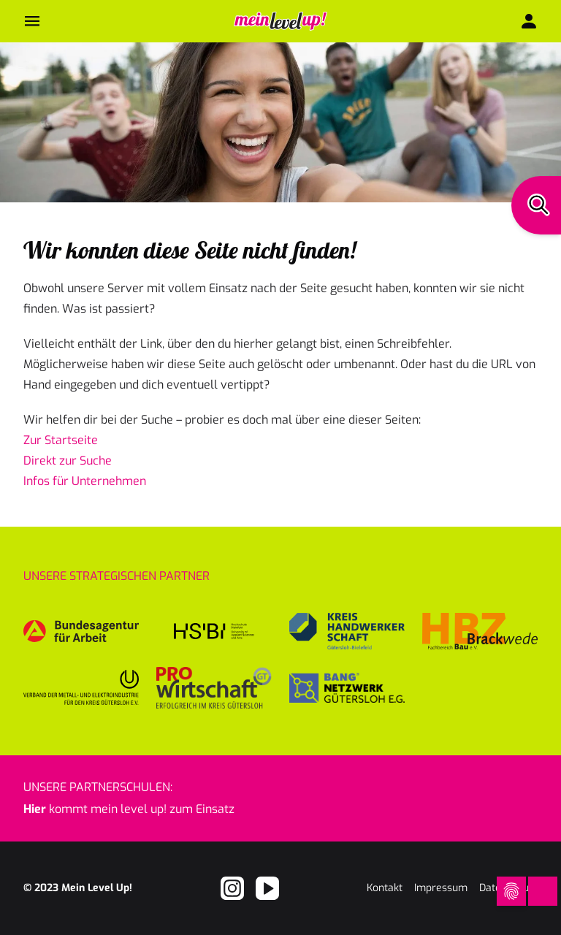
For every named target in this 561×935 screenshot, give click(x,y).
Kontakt (384, 888)
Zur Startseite (60, 440)
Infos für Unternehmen (84, 481)
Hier (34, 809)
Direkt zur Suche (67, 460)
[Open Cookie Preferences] (511, 891)
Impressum (441, 888)
